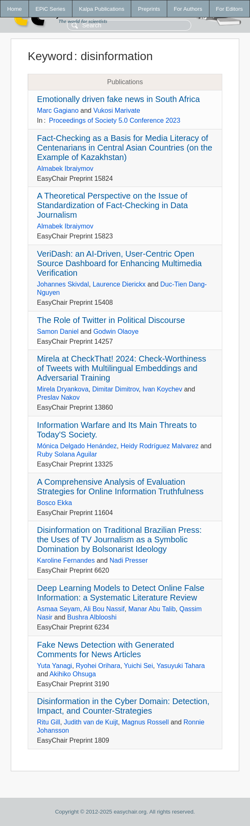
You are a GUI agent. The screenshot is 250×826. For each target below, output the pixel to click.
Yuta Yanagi (54, 665)
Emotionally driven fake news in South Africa (118, 99)
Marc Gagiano (58, 110)
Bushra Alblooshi (91, 617)
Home (14, 9)
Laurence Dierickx (119, 284)
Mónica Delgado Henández (77, 445)
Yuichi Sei (138, 665)
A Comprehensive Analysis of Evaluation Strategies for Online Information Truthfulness (120, 486)
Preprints (149, 9)
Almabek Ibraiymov (65, 168)
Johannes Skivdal (63, 284)
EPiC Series (50, 9)
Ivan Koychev (162, 389)
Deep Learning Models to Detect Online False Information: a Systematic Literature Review (120, 592)
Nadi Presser (129, 560)
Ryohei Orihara (98, 665)
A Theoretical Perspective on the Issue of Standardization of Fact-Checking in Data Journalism (112, 205)
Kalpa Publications (102, 9)
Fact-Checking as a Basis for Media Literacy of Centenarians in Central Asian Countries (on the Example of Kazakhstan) (124, 148)
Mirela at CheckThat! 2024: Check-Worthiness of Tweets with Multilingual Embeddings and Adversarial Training (121, 368)
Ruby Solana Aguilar (67, 454)
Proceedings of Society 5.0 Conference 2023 (114, 120)
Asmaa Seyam (58, 608)
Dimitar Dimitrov (115, 389)
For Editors (229, 9)
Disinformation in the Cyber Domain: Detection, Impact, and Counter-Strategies (123, 706)
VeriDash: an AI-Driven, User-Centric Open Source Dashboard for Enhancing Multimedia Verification (119, 263)
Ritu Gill (48, 722)
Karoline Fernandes (66, 560)
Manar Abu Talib (151, 608)
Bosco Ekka (54, 502)
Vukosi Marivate (116, 110)
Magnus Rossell (145, 722)
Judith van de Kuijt (91, 722)
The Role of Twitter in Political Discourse (111, 320)
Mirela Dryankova (62, 389)
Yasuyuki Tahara (180, 665)
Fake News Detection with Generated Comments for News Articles (105, 649)
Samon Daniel (58, 331)
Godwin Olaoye (115, 331)
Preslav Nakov (58, 397)
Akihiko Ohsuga (73, 674)
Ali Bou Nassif (104, 608)
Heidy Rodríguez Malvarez (159, 445)
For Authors (188, 9)
